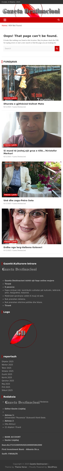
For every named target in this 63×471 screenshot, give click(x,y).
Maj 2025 (6, 384)
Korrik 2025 (7, 377)
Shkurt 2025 (7, 390)
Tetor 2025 (6, 368)
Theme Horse (21, 467)
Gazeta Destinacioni (19, 107)
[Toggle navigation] (5, 20)
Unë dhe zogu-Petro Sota (19, 200)
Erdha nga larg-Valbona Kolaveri (23, 247)
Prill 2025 (6, 387)
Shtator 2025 (7, 371)
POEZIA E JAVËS (10, 98)
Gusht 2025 (7, 374)
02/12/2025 (7, 107)
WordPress (52, 467)
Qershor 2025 (8, 381)
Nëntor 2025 (7, 365)
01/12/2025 (7, 203)
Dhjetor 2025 (8, 362)
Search (57, 48)
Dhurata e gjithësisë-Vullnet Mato (24, 104)
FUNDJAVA (10, 61)
